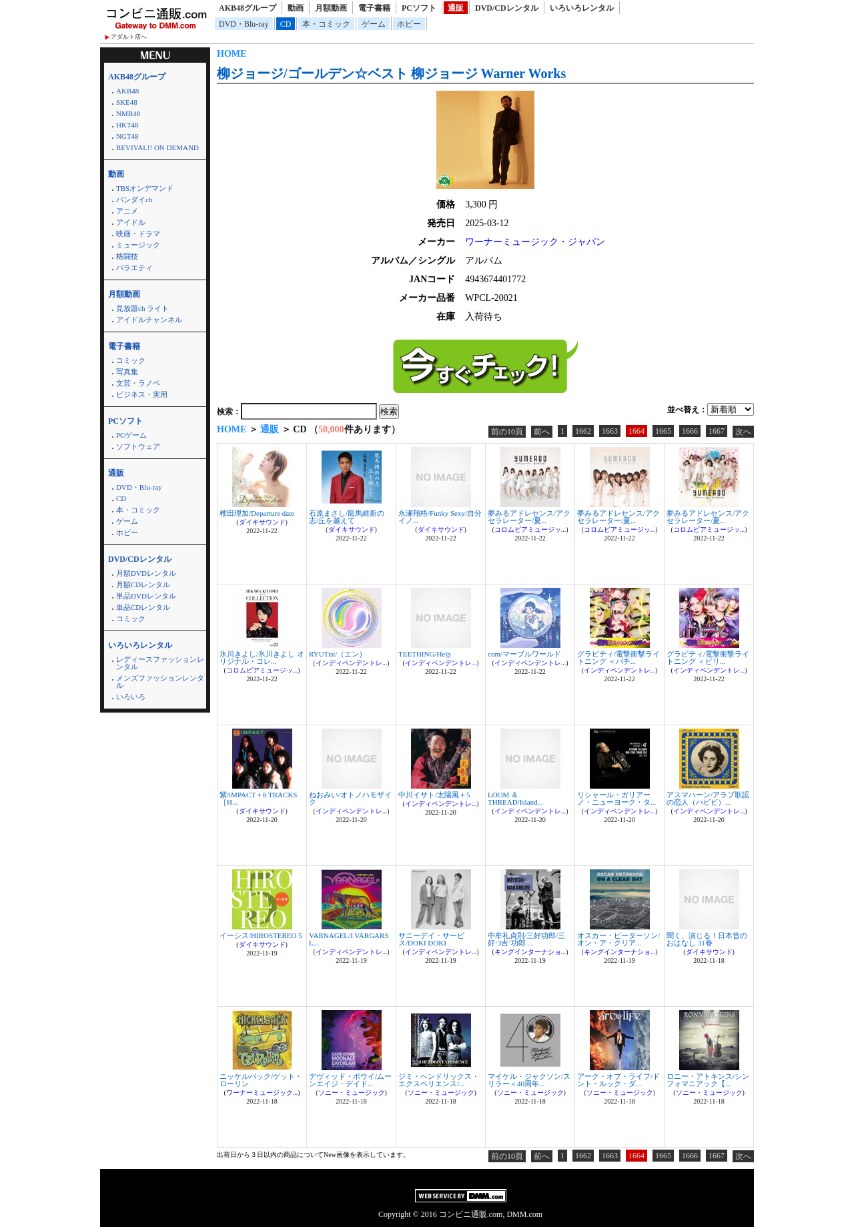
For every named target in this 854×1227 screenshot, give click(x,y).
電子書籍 (374, 8)
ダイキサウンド (262, 522)
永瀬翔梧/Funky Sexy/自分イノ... (440, 516)
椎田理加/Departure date (257, 513)
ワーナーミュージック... (262, 1092)
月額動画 (331, 8)
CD (286, 24)
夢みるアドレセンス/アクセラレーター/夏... (529, 516)
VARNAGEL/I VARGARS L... (349, 939)
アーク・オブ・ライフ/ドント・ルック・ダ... (618, 1080)
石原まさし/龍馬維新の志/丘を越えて (346, 516)
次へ (743, 431)
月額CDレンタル (143, 584)
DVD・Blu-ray (244, 24)
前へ (542, 431)
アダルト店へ (129, 36)
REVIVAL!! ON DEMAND (157, 147)
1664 (636, 431)
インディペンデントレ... (352, 663)
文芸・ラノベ (138, 383)
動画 (296, 8)
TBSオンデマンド (144, 188)
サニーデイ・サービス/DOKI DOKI (431, 939)
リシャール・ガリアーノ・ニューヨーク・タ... (616, 798)
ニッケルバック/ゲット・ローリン (261, 1080)
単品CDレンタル (143, 607)
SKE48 (126, 102)
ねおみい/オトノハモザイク (350, 798)
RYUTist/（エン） (337, 654)
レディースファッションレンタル (160, 663)
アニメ (127, 211)
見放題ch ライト (142, 308)
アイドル (130, 222)
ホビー (409, 24)
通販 (456, 8)
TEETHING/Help (424, 654)
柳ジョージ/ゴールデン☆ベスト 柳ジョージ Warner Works (391, 73)
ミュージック (138, 245)
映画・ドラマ (138, 234)
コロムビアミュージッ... (530, 529)
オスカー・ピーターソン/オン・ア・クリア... (618, 939)
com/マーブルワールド (524, 654)
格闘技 (127, 256)
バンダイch (134, 199)
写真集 (127, 372)
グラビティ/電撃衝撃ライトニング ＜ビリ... (708, 657)
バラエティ (134, 268)
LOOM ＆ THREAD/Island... (515, 798)
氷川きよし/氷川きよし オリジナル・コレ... (262, 657)
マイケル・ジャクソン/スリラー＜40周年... (529, 1080)
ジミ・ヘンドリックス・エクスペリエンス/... (438, 1080)
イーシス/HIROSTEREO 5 (261, 935)
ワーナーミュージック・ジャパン (535, 242)
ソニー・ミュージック (351, 1092)
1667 (717, 431)
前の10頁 (507, 431)
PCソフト (419, 8)
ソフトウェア (138, 446)
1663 (610, 431)
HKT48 (127, 125)
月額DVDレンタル (146, 573)
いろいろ (130, 697)
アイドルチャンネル (149, 320)
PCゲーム (131, 435)
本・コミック (326, 24)
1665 (663, 431)
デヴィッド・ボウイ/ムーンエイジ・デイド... (350, 1080)
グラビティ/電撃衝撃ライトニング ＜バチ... (618, 657)
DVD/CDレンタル (506, 8)
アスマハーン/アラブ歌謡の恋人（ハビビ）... (708, 798)
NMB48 (128, 113)
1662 (583, 431)
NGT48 (127, 136)
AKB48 (127, 91)
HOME (231, 54)
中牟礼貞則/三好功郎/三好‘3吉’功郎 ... (526, 939)
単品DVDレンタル (146, 596)
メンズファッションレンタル (160, 681)
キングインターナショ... (530, 951)
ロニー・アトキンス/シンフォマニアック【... (708, 1080)
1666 (690, 431)
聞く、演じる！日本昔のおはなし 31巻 (707, 939)
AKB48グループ (247, 8)
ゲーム (374, 24)
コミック (130, 360)
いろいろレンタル (582, 8)
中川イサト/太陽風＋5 (434, 795)
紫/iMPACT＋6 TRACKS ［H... (258, 798)
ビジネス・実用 (141, 394)
